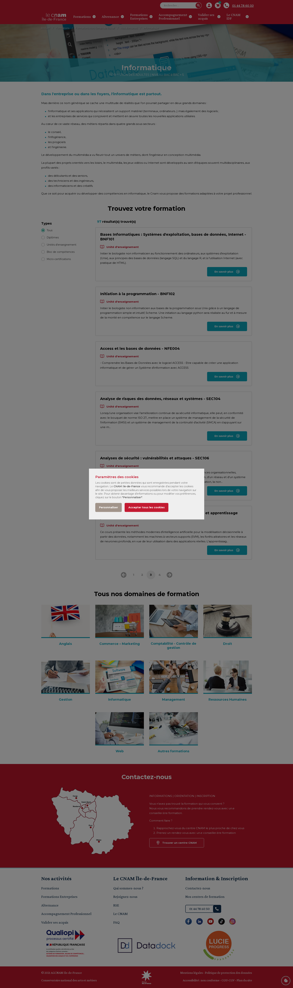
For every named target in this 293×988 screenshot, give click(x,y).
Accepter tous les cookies (146, 507)
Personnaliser (108, 507)
